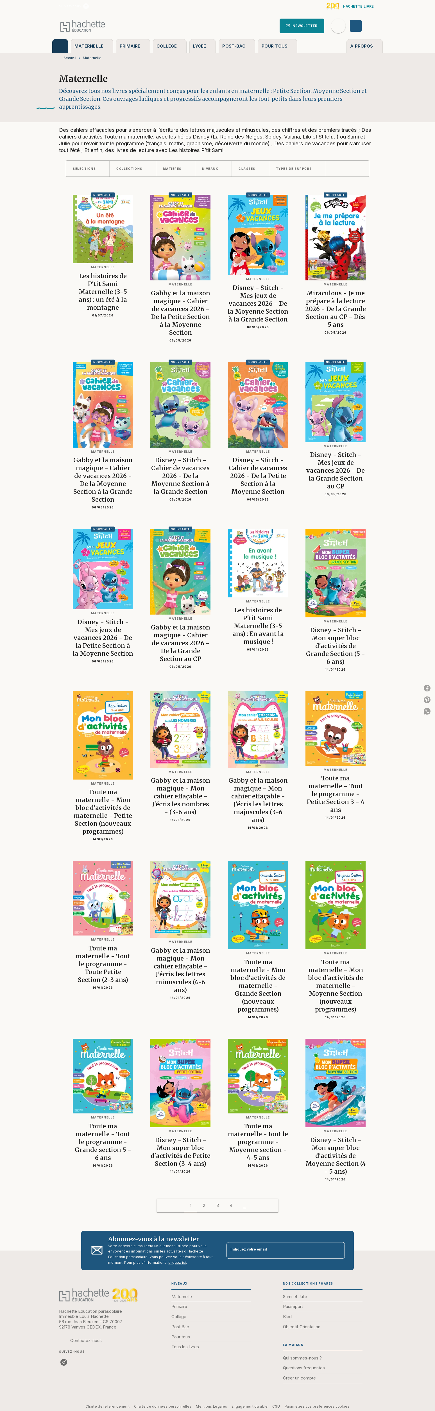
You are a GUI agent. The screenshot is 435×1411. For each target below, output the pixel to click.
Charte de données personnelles (162, 1406)
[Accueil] (82, 25)
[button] (302, 26)
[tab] (60, 46)
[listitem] (86, 6)
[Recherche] (338, 26)
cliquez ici (177, 1262)
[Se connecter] (362, 26)
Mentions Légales (211, 1406)
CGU (276, 1406)
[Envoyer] (338, 1250)
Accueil (70, 58)
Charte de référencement (107, 1406)
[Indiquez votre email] (278, 1250)
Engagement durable (250, 1406)
